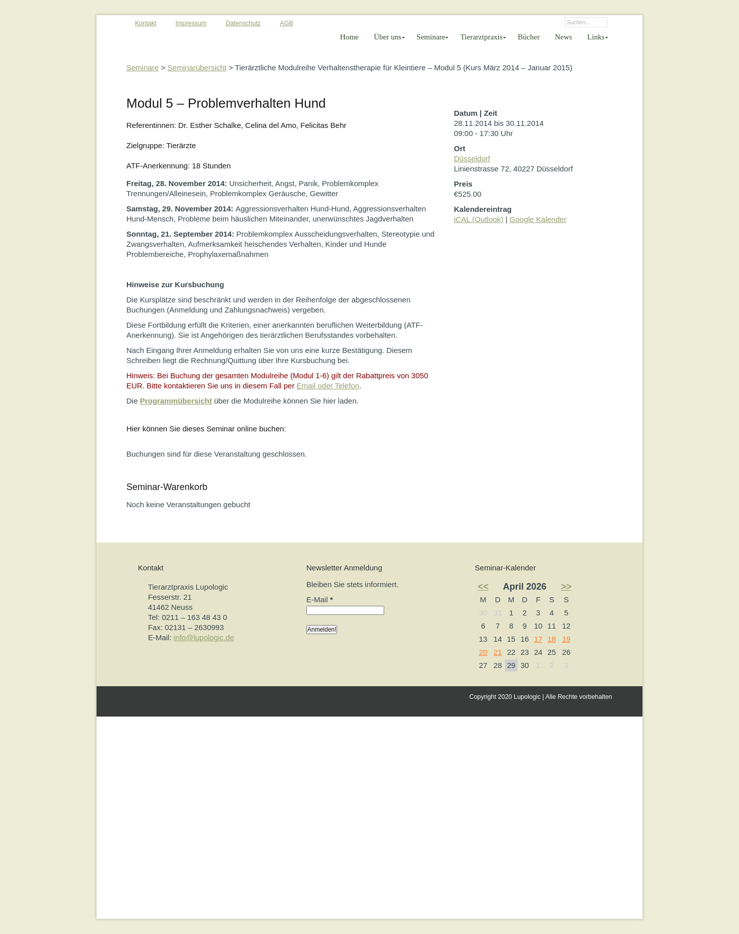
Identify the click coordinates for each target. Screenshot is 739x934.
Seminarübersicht (196, 67)
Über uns (388, 37)
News (563, 37)
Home (349, 37)
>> (566, 587)
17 (538, 639)
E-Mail (319, 599)
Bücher (528, 37)
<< (483, 587)
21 (497, 652)
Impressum (191, 23)
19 (566, 639)
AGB (286, 23)
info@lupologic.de (204, 637)
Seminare (431, 37)
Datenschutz (243, 23)
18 (551, 639)
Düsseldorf (472, 158)
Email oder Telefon (328, 385)
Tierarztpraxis (481, 37)
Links (596, 37)
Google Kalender (538, 219)
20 (483, 652)
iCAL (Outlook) (478, 219)
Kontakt (145, 23)
